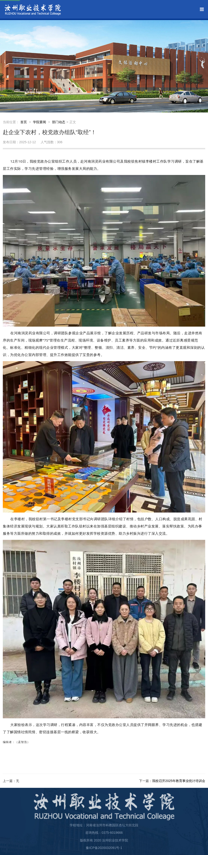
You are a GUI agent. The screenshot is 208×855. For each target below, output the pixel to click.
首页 (23, 122)
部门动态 (58, 122)
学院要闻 (39, 122)
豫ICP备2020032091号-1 (104, 848)
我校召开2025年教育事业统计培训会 (178, 781)
